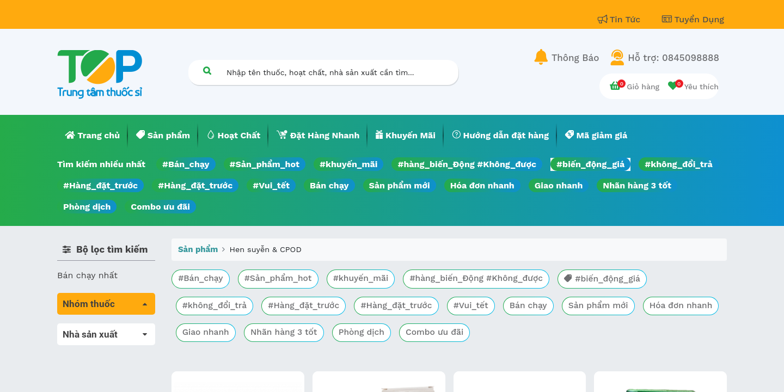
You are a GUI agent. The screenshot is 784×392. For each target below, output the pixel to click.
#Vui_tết (271, 185)
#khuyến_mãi (348, 164)
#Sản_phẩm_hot (264, 164)
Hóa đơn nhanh (482, 185)
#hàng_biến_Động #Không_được (466, 164)
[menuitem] (92, 135)
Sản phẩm (198, 249)
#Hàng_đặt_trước (100, 185)
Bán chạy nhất (87, 275)
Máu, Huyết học (90, 345)
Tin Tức (621, 19)
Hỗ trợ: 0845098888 (673, 57)
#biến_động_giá (590, 164)
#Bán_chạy (186, 164)
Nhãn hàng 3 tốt (637, 185)
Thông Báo (575, 57)
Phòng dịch (87, 206)
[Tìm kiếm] (207, 70)
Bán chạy (329, 185)
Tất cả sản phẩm (92, 329)
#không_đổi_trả (679, 164)
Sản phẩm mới (399, 185)
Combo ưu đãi (160, 206)
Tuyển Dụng (693, 19)
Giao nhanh (559, 185)
